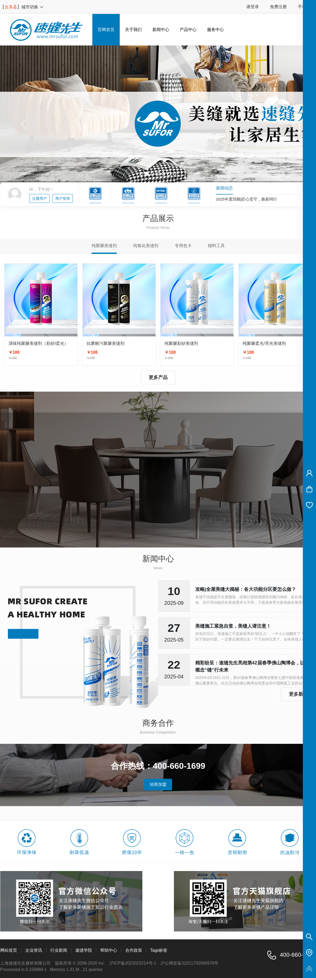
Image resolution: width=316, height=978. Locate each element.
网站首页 (8, 950)
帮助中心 (108, 950)
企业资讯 (33, 950)
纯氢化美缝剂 (145, 245)
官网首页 (106, 29)
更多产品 (158, 377)
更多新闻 (298, 694)
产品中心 (188, 29)
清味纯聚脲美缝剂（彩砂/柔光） (38, 343)
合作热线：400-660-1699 (158, 766)
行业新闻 (58, 950)
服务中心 (215, 29)
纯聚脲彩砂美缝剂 (181, 343)
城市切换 (32, 7)
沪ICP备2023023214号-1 (132, 963)
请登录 (252, 6)
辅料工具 (216, 245)
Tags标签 (159, 950)
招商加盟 (158, 784)
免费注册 (278, 6)
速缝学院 (83, 950)
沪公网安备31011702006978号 (189, 963)
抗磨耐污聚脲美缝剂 (105, 343)
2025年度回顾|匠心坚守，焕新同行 (246, 199)
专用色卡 (183, 245)
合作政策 (133, 950)
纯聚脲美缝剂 (104, 245)
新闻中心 (160, 29)
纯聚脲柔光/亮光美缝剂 (264, 343)
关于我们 (133, 29)
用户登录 (62, 198)
